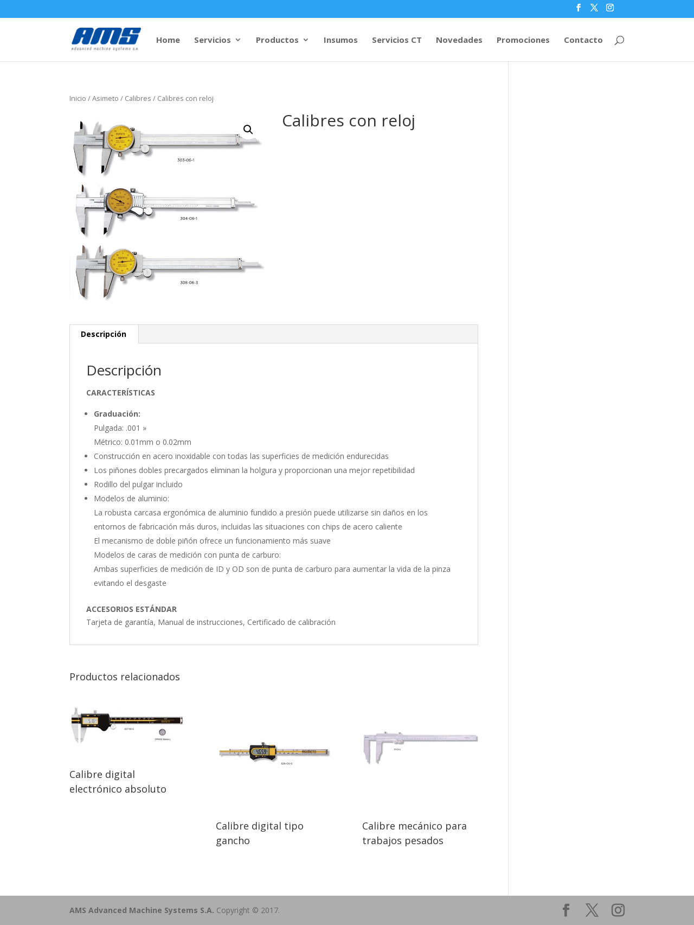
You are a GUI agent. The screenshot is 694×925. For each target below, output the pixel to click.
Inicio (77, 98)
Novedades (459, 40)
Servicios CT (397, 40)
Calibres (138, 98)
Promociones (523, 40)
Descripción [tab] (103, 334)
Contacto (583, 40)
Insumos (341, 40)
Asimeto (105, 98)
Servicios (212, 40)
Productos (277, 40)
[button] (248, 129)
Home (168, 40)
